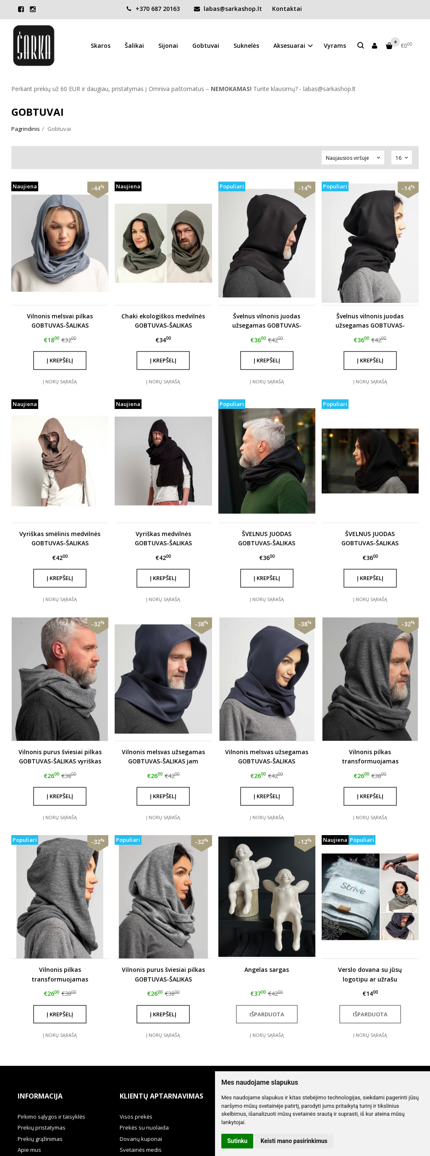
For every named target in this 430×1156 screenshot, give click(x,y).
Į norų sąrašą (60, 381)
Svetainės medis (141, 1149)
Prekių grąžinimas (40, 1139)
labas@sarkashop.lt (228, 9)
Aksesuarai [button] (289, 45)
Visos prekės (136, 1116)
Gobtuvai (205, 45)
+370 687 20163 (153, 9)
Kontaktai (287, 9)
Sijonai (168, 45)
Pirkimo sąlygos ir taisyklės (51, 1116)
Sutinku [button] (237, 1141)
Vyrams (335, 45)
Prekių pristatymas (42, 1127)
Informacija (40, 1096)
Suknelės (246, 45)
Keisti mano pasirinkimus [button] (294, 1141)
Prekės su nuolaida (144, 1127)
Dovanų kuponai (141, 1139)
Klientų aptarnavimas (161, 1096)
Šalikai (134, 45)
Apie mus (29, 1149)
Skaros (100, 45)
